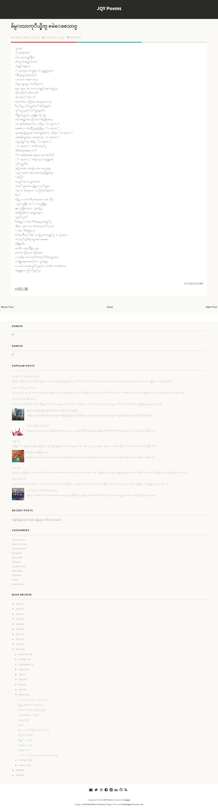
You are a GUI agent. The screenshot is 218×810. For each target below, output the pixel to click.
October (23, 659)
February (23, 759)
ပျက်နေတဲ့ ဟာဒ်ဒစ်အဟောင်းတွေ (41, 490)
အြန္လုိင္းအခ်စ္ (25, 739)
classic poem (18, 539)
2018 (18, 613)
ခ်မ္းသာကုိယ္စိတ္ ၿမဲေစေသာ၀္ (45, 25)
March (22, 694)
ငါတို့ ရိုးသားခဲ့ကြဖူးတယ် (37, 452)
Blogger (127, 800)
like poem (17, 553)
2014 (18, 629)
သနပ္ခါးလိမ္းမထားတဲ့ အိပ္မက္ (25, 376)
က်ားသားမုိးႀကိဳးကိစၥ (23, 398)
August (22, 669)
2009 (18, 770)
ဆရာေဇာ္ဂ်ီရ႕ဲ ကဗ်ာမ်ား (24, 387)
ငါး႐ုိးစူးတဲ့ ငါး (19, 478)
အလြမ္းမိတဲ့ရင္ (25, 734)
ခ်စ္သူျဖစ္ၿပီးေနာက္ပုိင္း (31, 704)
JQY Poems (109, 8)
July (21, 674)
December (24, 654)
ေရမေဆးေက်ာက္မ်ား (28, 714)
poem (15, 579)
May (21, 684)
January (23, 765)
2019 (18, 608)
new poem (75, 37)
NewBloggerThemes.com (132, 804)
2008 (18, 775)
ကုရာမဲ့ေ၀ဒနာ (25, 744)
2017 (18, 618)
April (21, 689)
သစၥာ (21, 724)
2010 (18, 649)
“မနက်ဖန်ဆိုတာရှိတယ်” (37, 425)
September (24, 664)
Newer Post (7, 307)
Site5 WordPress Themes (93, 804)
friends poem (19, 548)
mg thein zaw (18, 566)
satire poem (18, 584)
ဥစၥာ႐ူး (16, 467)
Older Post (211, 307)
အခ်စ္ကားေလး (24, 749)
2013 (18, 634)
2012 (18, 639)
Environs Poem (19, 544)
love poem (17, 557)
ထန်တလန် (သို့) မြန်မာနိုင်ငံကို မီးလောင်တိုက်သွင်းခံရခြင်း (52, 410)
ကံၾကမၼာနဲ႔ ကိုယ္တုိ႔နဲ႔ (31, 709)
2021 (18, 603)
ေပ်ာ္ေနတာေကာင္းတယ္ (32, 699)
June (21, 679)
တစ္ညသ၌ (16, 440)
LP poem (16, 561)
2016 (18, 624)
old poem (17, 575)
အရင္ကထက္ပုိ (24, 719)
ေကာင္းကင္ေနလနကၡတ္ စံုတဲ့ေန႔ (38, 755)
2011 (18, 644)
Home (110, 307)
